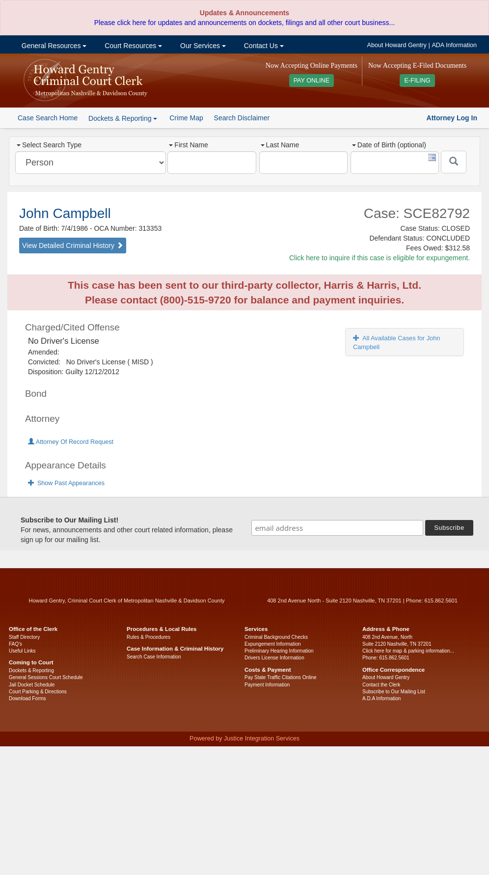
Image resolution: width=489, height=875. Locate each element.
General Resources (53, 46)
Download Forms (27, 698)
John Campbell (65, 213)
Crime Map (186, 118)
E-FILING (417, 80)
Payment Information (267, 684)
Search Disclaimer (242, 118)
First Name (188, 145)
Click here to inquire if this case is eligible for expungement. (379, 258)
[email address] (337, 528)
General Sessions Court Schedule (46, 677)
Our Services (202, 46)
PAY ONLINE (312, 80)
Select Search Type (49, 145)
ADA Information (454, 45)
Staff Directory (24, 637)
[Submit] (453, 162)
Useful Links (22, 651)
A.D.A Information (381, 698)
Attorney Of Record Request (70, 441)
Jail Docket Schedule (31, 684)
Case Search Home (48, 118)
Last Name (280, 145)
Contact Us (263, 46)
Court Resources (132, 46)
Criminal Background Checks (276, 637)
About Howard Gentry (397, 45)
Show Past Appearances (66, 483)
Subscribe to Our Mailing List (393, 691)
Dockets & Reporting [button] (122, 118)
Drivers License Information (274, 657)
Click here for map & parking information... (408, 651)
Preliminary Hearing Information (279, 651)
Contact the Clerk (381, 684)
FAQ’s (15, 644)
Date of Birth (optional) (389, 145)
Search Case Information (154, 656)
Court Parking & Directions (38, 691)
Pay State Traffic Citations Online (280, 677)
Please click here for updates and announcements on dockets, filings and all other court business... (244, 23)
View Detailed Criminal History (72, 245)
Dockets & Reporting (31, 670)
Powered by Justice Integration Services (244, 738)
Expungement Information (272, 644)
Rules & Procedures (148, 637)
